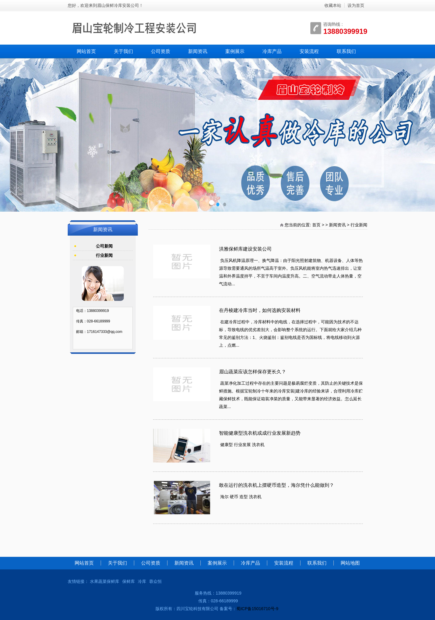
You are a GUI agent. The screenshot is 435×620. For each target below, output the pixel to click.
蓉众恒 (155, 581)
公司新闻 (104, 246)
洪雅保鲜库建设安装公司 (245, 248)
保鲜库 (128, 581)
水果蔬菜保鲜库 (104, 581)
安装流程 (309, 51)
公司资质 (160, 51)
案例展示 (234, 51)
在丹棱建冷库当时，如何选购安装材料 (259, 310)
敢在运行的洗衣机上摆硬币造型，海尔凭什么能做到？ (276, 485)
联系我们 (346, 51)
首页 (316, 224)
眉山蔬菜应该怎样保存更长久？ (252, 371)
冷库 (142, 581)
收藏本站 (332, 5)
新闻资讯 (197, 51)
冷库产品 (272, 51)
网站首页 (86, 51)
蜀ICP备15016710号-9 (257, 608)
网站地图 (350, 563)
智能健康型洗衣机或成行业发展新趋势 (259, 433)
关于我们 (123, 51)
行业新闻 (359, 224)
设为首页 (356, 5)
